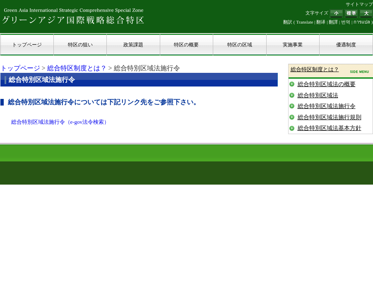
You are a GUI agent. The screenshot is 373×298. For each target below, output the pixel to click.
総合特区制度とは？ (77, 68)
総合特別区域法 (318, 95)
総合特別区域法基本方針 (329, 128)
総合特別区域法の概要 (327, 84)
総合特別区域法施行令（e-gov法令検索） (60, 122)
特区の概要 (186, 45)
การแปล (362, 21)
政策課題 (133, 45)
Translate (304, 21)
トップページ (27, 45)
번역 (345, 21)
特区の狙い (80, 45)
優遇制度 (346, 45)
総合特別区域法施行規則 (329, 117)
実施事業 (293, 45)
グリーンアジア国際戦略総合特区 (73, 15)
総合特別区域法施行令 (327, 106)
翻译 (320, 21)
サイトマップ (359, 4)
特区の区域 (239, 45)
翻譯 (333, 21)
